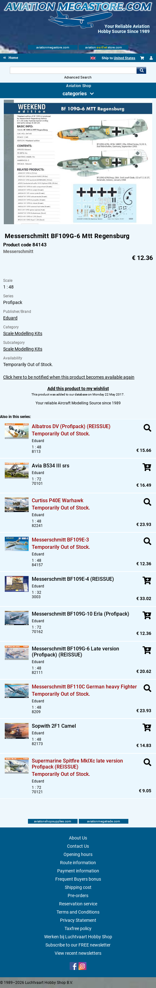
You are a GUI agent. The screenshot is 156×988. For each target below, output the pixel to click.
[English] (93, 58)
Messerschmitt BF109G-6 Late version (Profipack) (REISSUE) (75, 652)
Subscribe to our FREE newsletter (78, 944)
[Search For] (73, 70)
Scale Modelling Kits (22, 333)
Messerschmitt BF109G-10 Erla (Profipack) (80, 614)
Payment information (78, 870)
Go (141, 70)
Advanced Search (78, 77)
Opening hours (78, 854)
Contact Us (78, 846)
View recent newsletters (78, 953)
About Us (78, 837)
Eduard (10, 317)
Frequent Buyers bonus (78, 879)
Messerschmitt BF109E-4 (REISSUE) (73, 579)
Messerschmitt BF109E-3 (60, 540)
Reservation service (78, 903)
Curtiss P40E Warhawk (57, 500)
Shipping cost (78, 887)
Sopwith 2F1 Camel (54, 726)
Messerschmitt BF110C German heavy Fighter (84, 687)
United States (124, 58)
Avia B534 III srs (50, 466)
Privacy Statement (78, 920)
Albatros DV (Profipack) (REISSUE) (71, 426)
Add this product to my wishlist (78, 388)
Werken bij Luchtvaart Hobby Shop (78, 936)
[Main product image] (78, 223)
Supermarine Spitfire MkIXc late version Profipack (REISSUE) (77, 764)
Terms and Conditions (78, 912)
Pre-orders (78, 895)
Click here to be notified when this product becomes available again (68, 377)
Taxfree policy (78, 928)
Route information (78, 862)
